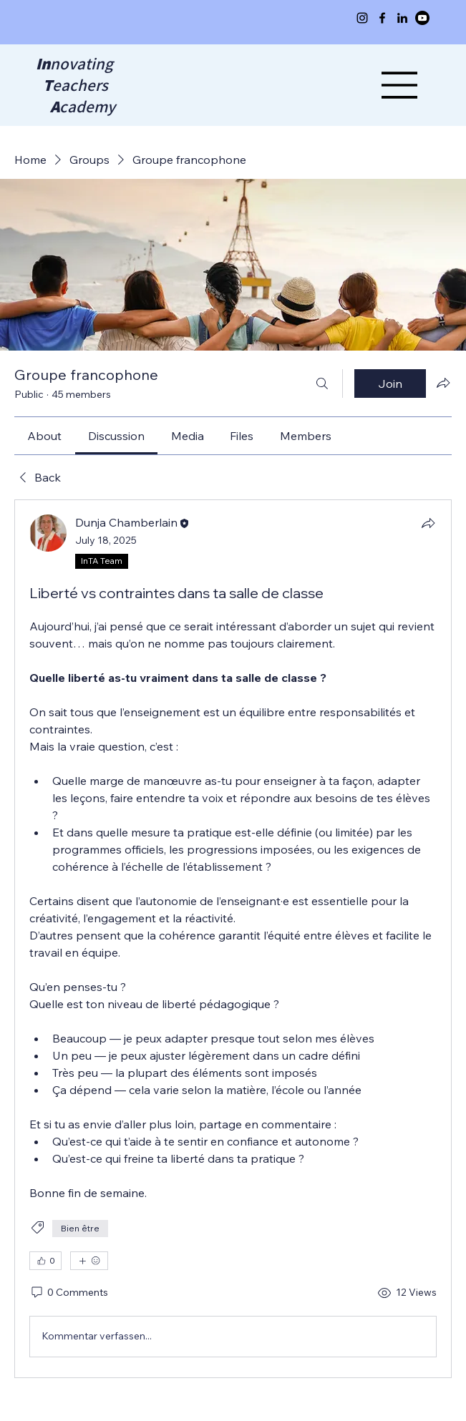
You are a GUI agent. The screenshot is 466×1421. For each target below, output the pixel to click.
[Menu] (400, 85)
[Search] (322, 383)
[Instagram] (362, 18)
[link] (44, 436)
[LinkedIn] (402, 18)
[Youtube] (422, 18)
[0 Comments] (68, 1293)
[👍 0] (45, 1260)
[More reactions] (89, 1260)
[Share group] (443, 382)
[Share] (428, 523)
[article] (233, 938)
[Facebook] (382, 18)
